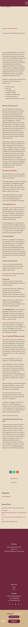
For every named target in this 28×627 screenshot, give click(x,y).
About (14, 587)
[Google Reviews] (18, 604)
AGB (14, 589)
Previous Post (14, 478)
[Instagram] (9, 604)
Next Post (14, 482)
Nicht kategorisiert (6, 6)
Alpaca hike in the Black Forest (9, 521)
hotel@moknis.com (16, 596)
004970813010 (15, 598)
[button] (4, 459)
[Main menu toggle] (26, 3)
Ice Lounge (4, 510)
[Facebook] (6, 604)
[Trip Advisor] (22, 604)
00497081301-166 (15, 600)
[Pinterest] (12, 604)
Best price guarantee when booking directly (13, 508)
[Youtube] (15, 604)
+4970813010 (17, 614)
